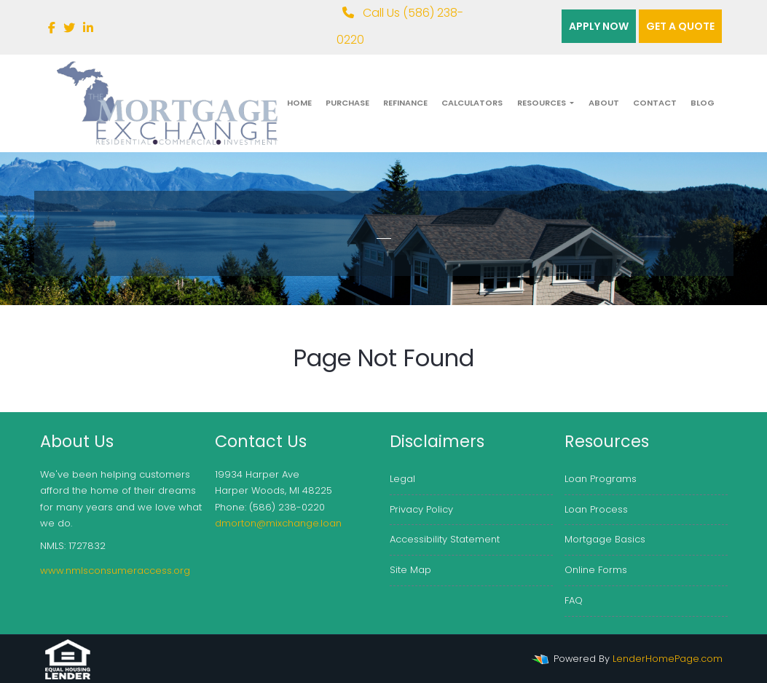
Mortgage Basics (605, 539)
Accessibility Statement (445, 539)
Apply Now (599, 26)
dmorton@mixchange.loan (278, 523)
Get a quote (680, 26)
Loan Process (596, 509)
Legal (402, 479)
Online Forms (596, 570)
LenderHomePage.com (668, 658)
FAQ (574, 600)
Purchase (347, 102)
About (604, 102)
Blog (703, 102)
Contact (655, 102)
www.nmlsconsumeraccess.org (115, 570)
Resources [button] (542, 102)
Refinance (405, 102)
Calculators (472, 102)
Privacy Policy (421, 509)
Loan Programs (601, 479)
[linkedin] (88, 28)
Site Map (410, 570)
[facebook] (51, 28)
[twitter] (69, 28)
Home (299, 102)
